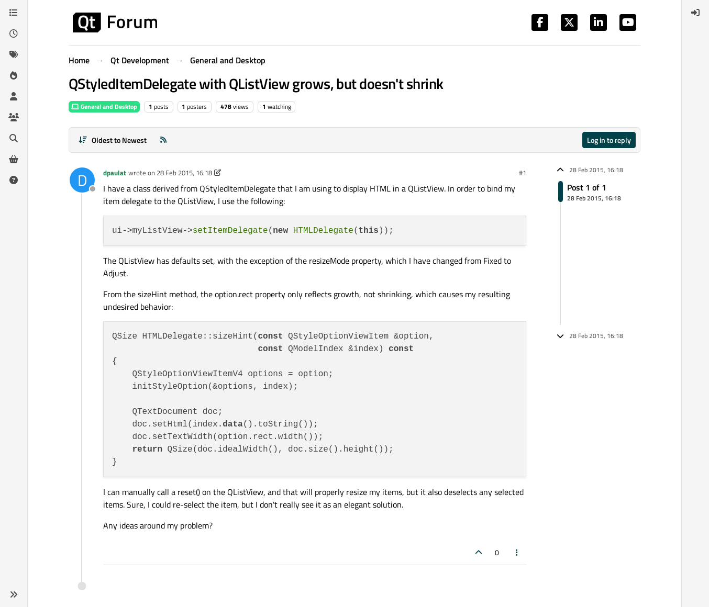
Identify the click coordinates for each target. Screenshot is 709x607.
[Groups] (13, 117)
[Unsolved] (13, 180)
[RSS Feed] (163, 140)
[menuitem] (695, 12)
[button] (13, 594)
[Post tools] (517, 552)
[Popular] (13, 75)
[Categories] (13, 12)
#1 (522, 172)
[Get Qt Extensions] (13, 159)
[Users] (13, 96)
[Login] (695, 12)
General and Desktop (104, 106)
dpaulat (114, 172)
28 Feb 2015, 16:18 (184, 172)
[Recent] (13, 33)
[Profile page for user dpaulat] (82, 180)
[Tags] (13, 54)
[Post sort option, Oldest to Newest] (112, 140)
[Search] (13, 138)
